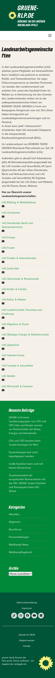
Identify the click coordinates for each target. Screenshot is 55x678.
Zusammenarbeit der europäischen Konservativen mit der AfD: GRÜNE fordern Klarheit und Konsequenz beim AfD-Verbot (27, 483)
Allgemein (14, 521)
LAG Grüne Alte (10, 268)
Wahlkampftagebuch (20, 552)
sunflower (24, 660)
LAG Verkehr (8, 376)
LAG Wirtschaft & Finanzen (17, 386)
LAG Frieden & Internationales (19, 258)
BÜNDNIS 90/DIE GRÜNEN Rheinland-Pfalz (31, 23)
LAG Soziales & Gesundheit (17, 365)
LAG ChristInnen (11, 212)
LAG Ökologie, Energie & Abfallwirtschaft (25, 334)
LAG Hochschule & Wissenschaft (20, 278)
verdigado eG (20, 664)
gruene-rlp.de (28, 11)
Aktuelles (14, 514)
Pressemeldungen (19, 537)
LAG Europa (8, 237)
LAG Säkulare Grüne (13, 355)
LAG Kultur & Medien (14, 299)
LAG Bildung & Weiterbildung (19, 202)
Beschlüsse (15, 529)
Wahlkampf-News (19, 544)
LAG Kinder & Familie (14, 289)
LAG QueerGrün (10, 345)
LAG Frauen (8, 247)
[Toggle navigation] (49, 35)
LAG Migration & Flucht (15, 324)
